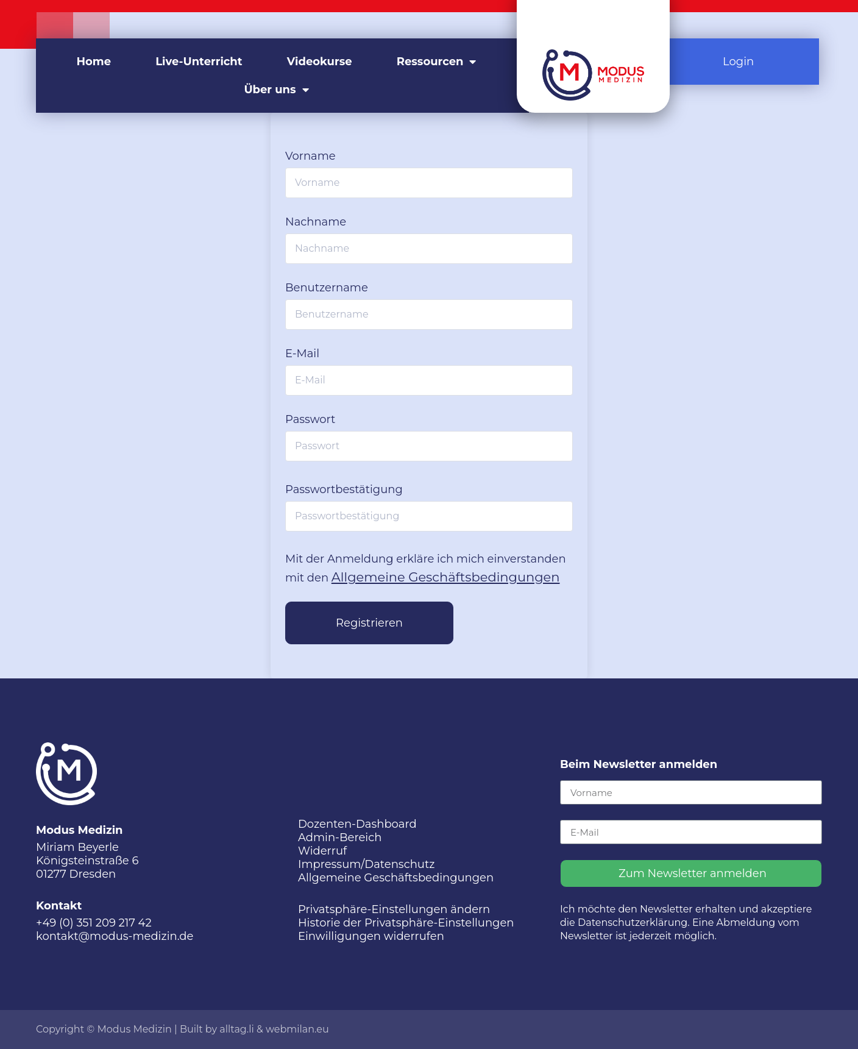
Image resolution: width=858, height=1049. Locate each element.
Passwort (310, 419)
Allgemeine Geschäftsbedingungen (446, 577)
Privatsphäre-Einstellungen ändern (394, 909)
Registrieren (369, 623)
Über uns (276, 89)
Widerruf (322, 851)
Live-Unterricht (198, 61)
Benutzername (326, 287)
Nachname (315, 221)
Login (738, 61)
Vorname (310, 156)
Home (94, 61)
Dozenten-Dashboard (357, 824)
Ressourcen (437, 61)
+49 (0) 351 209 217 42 (94, 923)
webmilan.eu (297, 1029)
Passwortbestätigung (344, 489)
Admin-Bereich (339, 837)
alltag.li (236, 1029)
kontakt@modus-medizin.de (114, 936)
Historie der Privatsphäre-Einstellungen (406, 923)
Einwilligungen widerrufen (371, 936)
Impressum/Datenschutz (366, 864)
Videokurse (319, 61)
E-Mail (302, 353)
